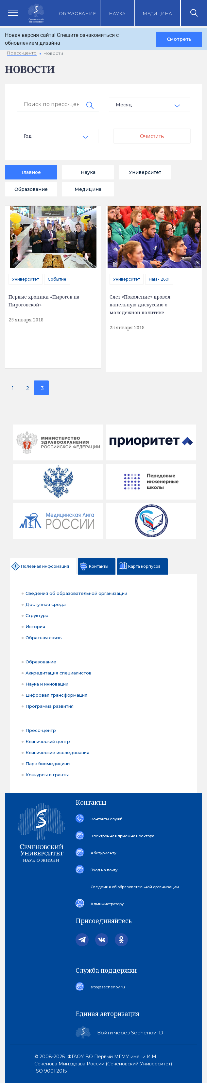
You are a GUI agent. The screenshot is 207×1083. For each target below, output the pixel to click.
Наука (117, 13)
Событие (57, 279)
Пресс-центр (41, 730)
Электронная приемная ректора (121, 836)
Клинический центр (48, 741)
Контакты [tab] (98, 566)
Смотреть (179, 39)
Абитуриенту (103, 853)
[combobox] (150, 105)
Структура (37, 615)
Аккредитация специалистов (59, 672)
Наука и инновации (47, 684)
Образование (77, 13)
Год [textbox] (28, 136)
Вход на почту (104, 870)
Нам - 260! (159, 279)
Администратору (107, 904)
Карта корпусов (144, 566)
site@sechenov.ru (107, 987)
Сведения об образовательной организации (76, 593)
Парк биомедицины (48, 763)
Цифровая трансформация (56, 695)
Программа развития (50, 706)
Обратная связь (44, 637)
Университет (145, 172)
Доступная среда (46, 604)
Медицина (157, 13)
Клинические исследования (57, 752)
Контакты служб (106, 819)
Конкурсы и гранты (47, 774)
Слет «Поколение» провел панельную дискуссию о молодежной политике (140, 305)
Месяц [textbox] (124, 105)
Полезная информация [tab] (45, 566)
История (35, 626)
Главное (31, 172)
